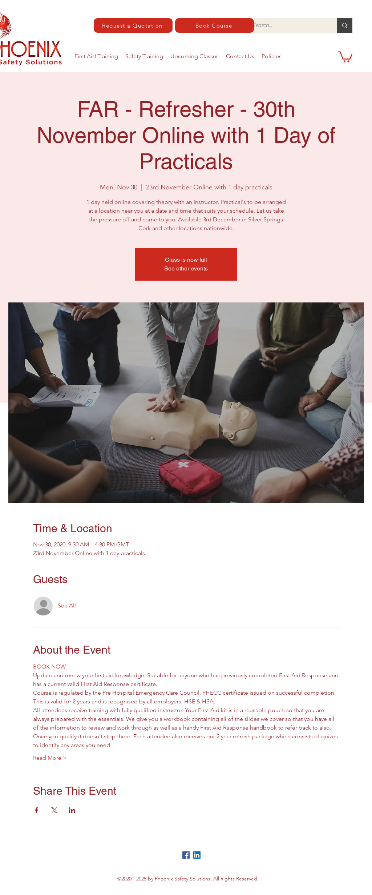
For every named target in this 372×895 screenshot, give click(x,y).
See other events (186, 268)
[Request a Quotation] (133, 25)
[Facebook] (186, 855)
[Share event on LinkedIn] (72, 810)
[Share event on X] (54, 810)
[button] (345, 56)
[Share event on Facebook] (36, 810)
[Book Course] (214, 25)
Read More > (50, 757)
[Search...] (287, 25)
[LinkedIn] (197, 855)
